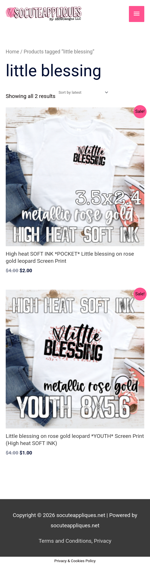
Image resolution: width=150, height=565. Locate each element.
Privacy (102, 541)
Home (12, 52)
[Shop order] (82, 92)
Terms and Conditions (64, 541)
